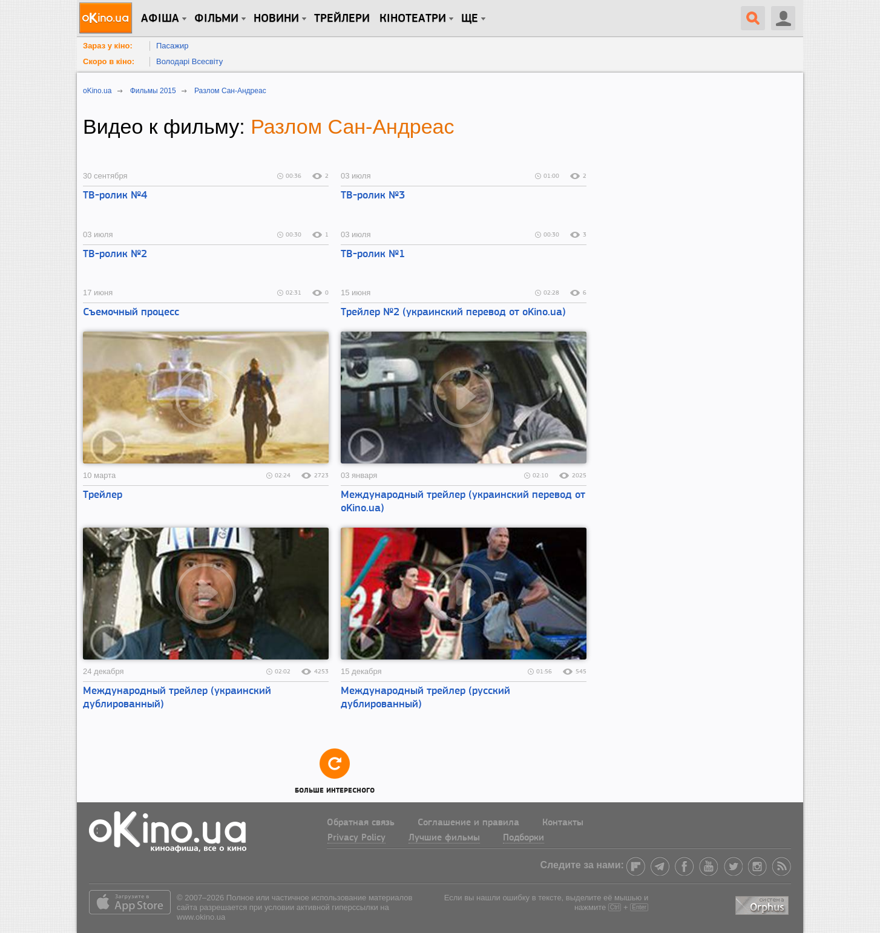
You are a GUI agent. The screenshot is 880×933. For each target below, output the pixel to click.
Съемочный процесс (131, 312)
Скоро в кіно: (108, 61)
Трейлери (342, 19)
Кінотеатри (412, 19)
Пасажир (172, 45)
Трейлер (102, 495)
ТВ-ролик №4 (115, 195)
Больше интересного (335, 770)
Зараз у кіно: (108, 45)
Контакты (562, 823)
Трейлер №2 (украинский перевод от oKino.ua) (453, 312)
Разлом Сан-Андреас (352, 126)
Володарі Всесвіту (189, 61)
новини (276, 19)
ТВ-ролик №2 (115, 254)
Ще (469, 19)
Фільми (216, 19)
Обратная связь (361, 823)
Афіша (160, 19)
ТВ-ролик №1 (373, 254)
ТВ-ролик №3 (373, 195)
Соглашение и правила (468, 823)
